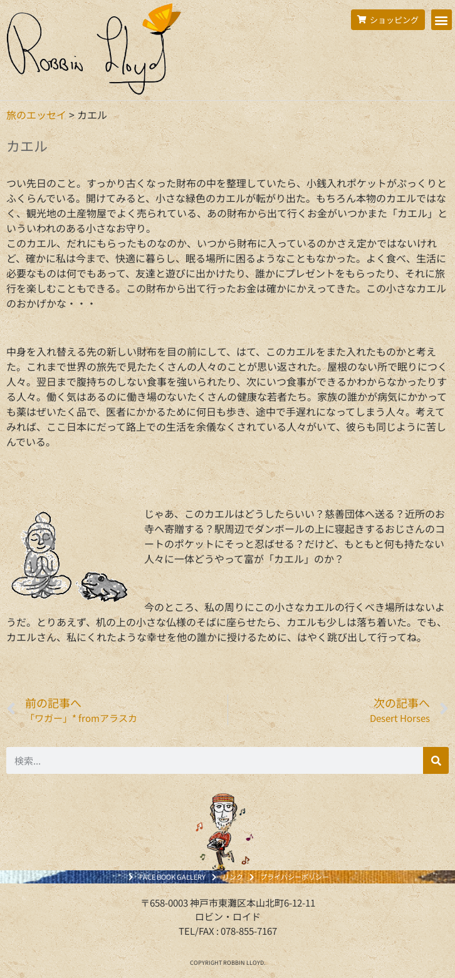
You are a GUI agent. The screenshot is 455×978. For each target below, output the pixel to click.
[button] (441, 19)
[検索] (436, 760)
